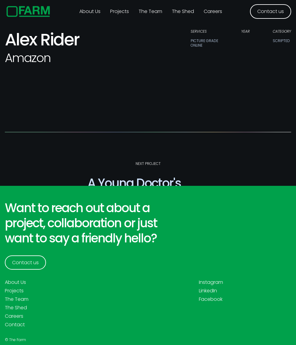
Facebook (210, 299)
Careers (213, 11)
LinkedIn (208, 291)
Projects (119, 11)
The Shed (183, 11)
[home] (28, 11)
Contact (15, 325)
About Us (15, 282)
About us (89, 11)
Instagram (211, 282)
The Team (150, 11)
